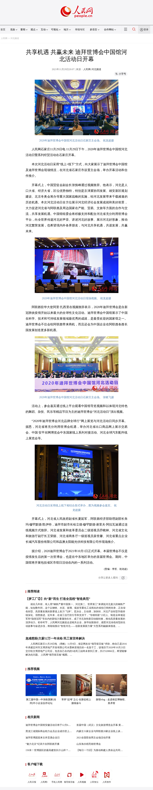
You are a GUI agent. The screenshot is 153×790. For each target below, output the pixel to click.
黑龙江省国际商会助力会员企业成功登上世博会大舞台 (55, 731)
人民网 (4, 38)
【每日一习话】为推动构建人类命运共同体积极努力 (104, 750)
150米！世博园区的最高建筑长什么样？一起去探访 (53, 750)
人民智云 (94, 776)
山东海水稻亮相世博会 (88, 744)
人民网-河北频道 (92, 69)
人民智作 (106, 776)
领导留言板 (69, 776)
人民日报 (31, 776)
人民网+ (44, 776)
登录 (146, 29)
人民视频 (81, 776)
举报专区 (80, 29)
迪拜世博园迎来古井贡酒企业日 (43, 737)
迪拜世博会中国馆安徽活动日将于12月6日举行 (51, 725)
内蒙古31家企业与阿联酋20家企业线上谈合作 (100, 731)
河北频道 (15, 38)
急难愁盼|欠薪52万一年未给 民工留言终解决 (55, 638)
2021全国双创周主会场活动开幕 (93, 737)
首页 (2, 29)
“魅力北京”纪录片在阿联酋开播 (42, 744)
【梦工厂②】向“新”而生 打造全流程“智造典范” (58, 598)
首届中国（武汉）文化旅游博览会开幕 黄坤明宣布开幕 (105, 725)
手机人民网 (56, 776)
